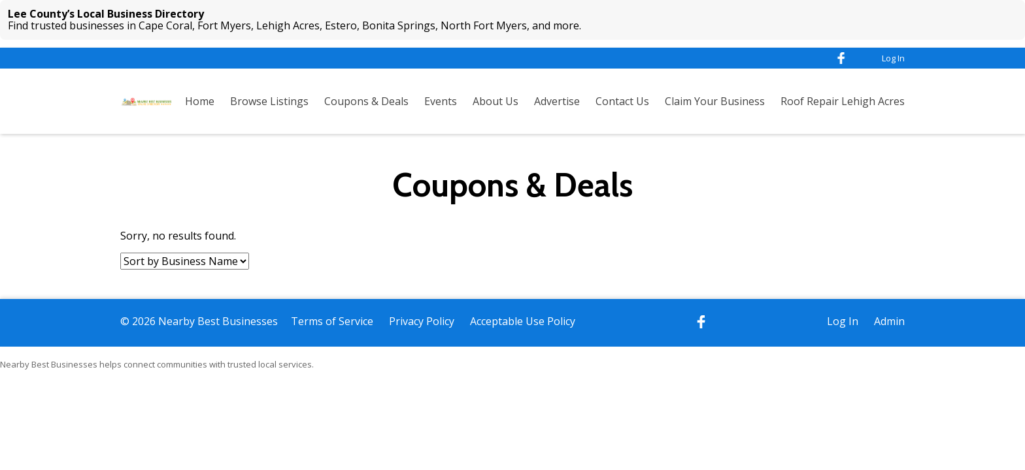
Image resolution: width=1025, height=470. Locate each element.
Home (199, 101)
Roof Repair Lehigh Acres (843, 101)
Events (440, 101)
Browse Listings (269, 101)
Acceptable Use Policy (522, 321)
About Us (495, 101)
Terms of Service (332, 321)
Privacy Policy (421, 321)
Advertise (557, 101)
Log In (893, 58)
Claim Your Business (715, 101)
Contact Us (622, 101)
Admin (889, 321)
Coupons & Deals (366, 101)
